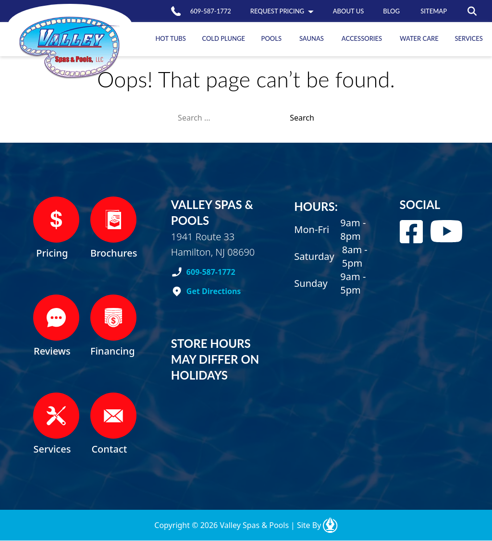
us (348, 11)
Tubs (170, 39)
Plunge (223, 39)
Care (419, 39)
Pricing (277, 11)
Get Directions (213, 291)
